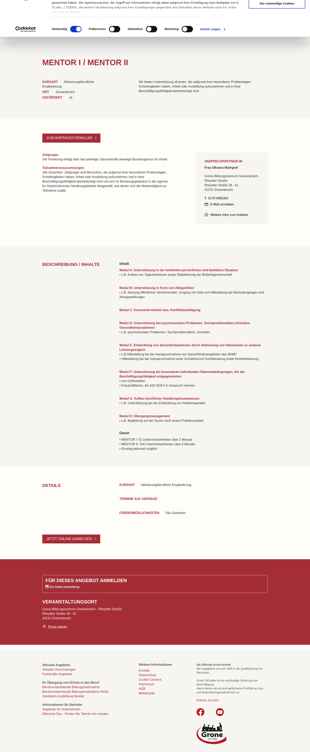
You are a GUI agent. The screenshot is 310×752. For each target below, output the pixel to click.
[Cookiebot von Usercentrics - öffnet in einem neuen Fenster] (25, 60)
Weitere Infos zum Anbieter (229, 214)
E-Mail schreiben (222, 204)
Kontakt (144, 670)
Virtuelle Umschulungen (59, 669)
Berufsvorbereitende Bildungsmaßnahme (71, 687)
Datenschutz (147, 675)
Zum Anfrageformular (69, 138)
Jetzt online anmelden (69, 539)
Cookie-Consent (150, 679)
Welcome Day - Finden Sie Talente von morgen (75, 713)
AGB (142, 688)
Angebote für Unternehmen (61, 709)
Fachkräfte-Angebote (57, 674)
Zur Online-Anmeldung (64, 586)
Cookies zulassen (277, 10)
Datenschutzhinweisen (133, 47)
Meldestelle (147, 693)
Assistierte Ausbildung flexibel (63, 696)
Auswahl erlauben (277, 22)
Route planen (57, 626)
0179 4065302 (218, 198)
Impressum (175, 47)
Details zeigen (210, 60)
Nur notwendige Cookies (277, 34)
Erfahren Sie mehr (208, 700)
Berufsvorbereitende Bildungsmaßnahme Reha (75, 691)
